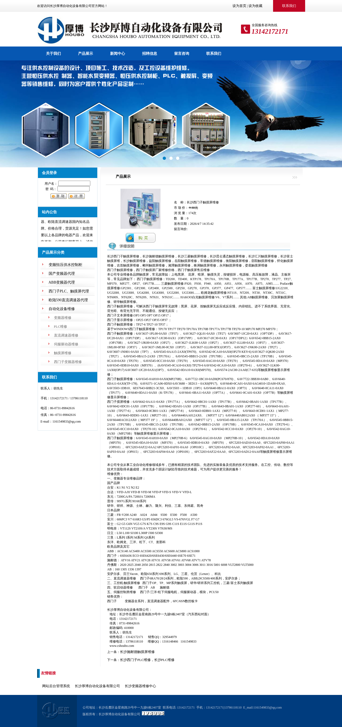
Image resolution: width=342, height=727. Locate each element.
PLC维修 (60, 326)
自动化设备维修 (62, 309)
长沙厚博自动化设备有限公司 (97, 686)
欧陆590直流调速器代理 (68, 300)
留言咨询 (181, 53)
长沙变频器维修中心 (140, 686)
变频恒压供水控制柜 (65, 265)
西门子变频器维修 (68, 362)
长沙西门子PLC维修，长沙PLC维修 (147, 660)
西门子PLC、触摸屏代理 (69, 291)
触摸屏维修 (62, 353)
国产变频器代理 (62, 274)
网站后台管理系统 (56, 686)
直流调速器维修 (66, 335)
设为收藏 (255, 6)
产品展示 (85, 53)
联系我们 (213, 53)
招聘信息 (149, 53)
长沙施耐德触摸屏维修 (137, 652)
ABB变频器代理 (62, 282)
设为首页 (239, 6)
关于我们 (53, 53)
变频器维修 (62, 318)
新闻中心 (117, 53)
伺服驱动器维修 (66, 344)
